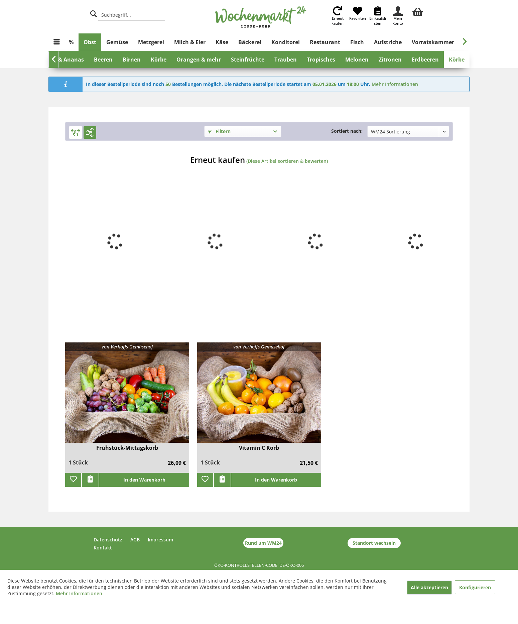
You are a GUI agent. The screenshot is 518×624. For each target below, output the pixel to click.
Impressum (160, 539)
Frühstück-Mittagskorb (127, 447)
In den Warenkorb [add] (144, 480)
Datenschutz (108, 539)
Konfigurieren (475, 587)
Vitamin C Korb (259, 447)
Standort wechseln (374, 543)
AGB (135, 539)
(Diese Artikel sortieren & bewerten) (287, 161)
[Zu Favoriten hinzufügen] (73, 480)
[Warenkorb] (418, 11)
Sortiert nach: (347, 131)
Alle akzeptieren (429, 587)
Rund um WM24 (263, 543)
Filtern (219, 131)
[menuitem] (418, 11)
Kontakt (103, 547)
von (127, 346)
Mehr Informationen (395, 84)
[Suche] (93, 13)
